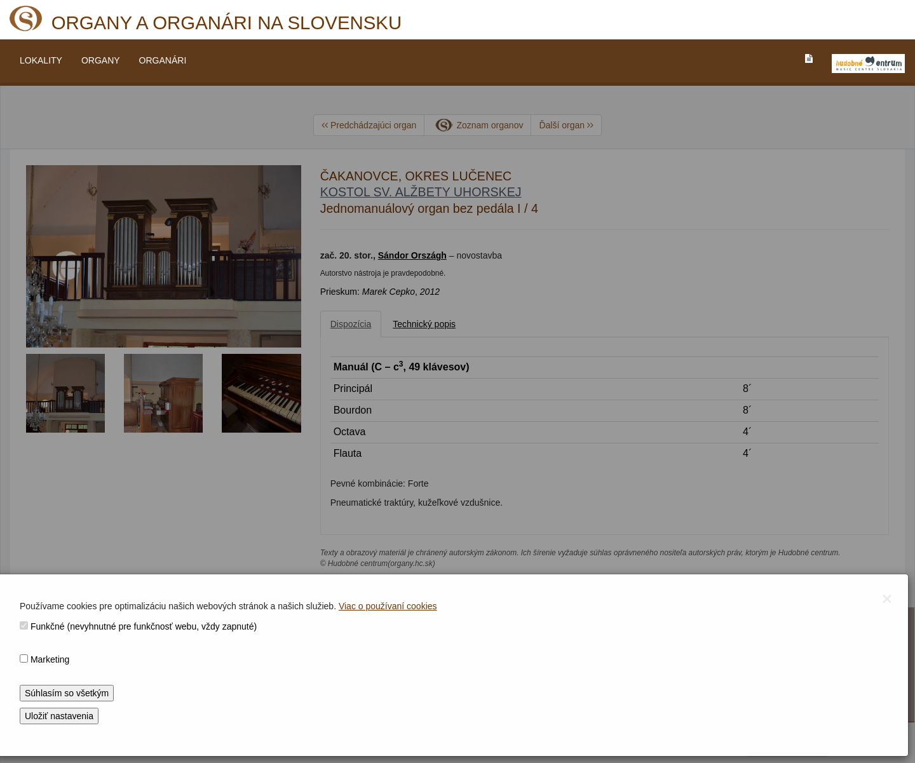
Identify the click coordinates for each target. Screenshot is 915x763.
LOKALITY (41, 60)
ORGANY (100, 60)
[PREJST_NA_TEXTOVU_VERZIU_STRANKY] (809, 58)
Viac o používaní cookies (388, 606)
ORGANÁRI (163, 60)
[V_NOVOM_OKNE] (868, 63)
